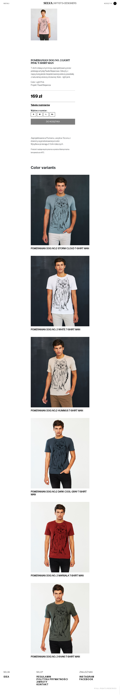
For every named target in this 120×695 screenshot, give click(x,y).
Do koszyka (52, 122)
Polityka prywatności (52, 679)
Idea (6, 677)
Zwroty (41, 682)
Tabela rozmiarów (40, 105)
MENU (7, 3)
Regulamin (43, 677)
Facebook (86, 679)
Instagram (86, 677)
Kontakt (42, 685)
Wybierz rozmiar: (39, 111)
